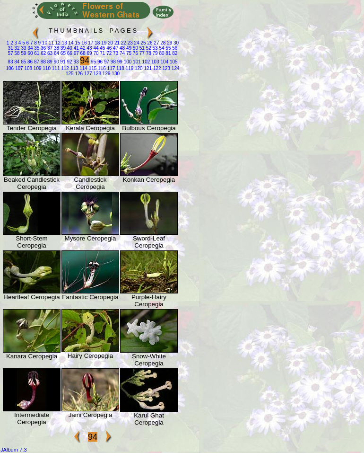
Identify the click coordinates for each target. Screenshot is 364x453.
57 (10, 53)
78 (148, 53)
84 (16, 61)
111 (55, 68)
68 (82, 53)
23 (129, 42)
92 (69, 61)
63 (49, 53)
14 (70, 42)
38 (55, 48)
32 (16, 48)
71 (102, 53)
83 (10, 61)
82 (174, 53)
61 (36, 53)
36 (42, 48)
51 (141, 48)
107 (18, 68)
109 (36, 68)
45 (102, 48)
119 (128, 68)
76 (134, 53)
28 (162, 42)
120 (137, 68)
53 (154, 48)
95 (92, 61)
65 (62, 53)
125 (70, 73)
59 (23, 53)
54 (161, 48)
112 (64, 68)
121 (147, 68)
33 (23, 48)
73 (115, 53)
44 (95, 48)
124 (174, 68)
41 (75, 48)
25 (142, 42)
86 (29, 61)
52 (148, 48)
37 (49, 48)
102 (145, 61)
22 (123, 42)
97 (106, 61)
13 (64, 42)
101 (135, 61)
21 (116, 42)
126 (78, 73)
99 (119, 61)
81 (168, 53)
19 (103, 42)
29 (168, 42)
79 (154, 53)
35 (36, 48)
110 (46, 68)
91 (62, 61)
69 (89, 53)
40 (69, 48)
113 (73, 68)
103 (154, 61)
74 (121, 53)
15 (77, 42)
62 (42, 53)
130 (115, 73)
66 (69, 53)
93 (75, 61)
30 (175, 42)
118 (119, 68)
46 (108, 48)
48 (121, 48)
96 (99, 61)
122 (156, 68)
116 (100, 68)
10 (44, 42)
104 (163, 61)
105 (172, 61)
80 (161, 53)
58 (16, 53)
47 (115, 48)
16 (83, 42)
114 (82, 68)
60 (29, 53)
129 (105, 73)
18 (96, 42)
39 (62, 48)
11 (50, 42)
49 (128, 48)
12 (57, 42)
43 (89, 48)
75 (128, 53)
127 (87, 73)
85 (22, 61)
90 (55, 61)
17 (90, 42)
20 (109, 42)
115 (91, 68)
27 (156, 42)
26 (149, 42)
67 (75, 53)
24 (136, 42)
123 (165, 68)
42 (82, 48)
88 (42, 61)
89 (49, 61)
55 (168, 48)
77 (141, 53)
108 (27, 68)
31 (10, 48)
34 (29, 48)
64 (55, 53)
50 (134, 48)
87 (36, 61)
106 (10, 68)
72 (108, 53)
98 (112, 61)
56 (174, 48)
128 (96, 73)
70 (95, 53)
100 (126, 61)
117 (110, 68)
